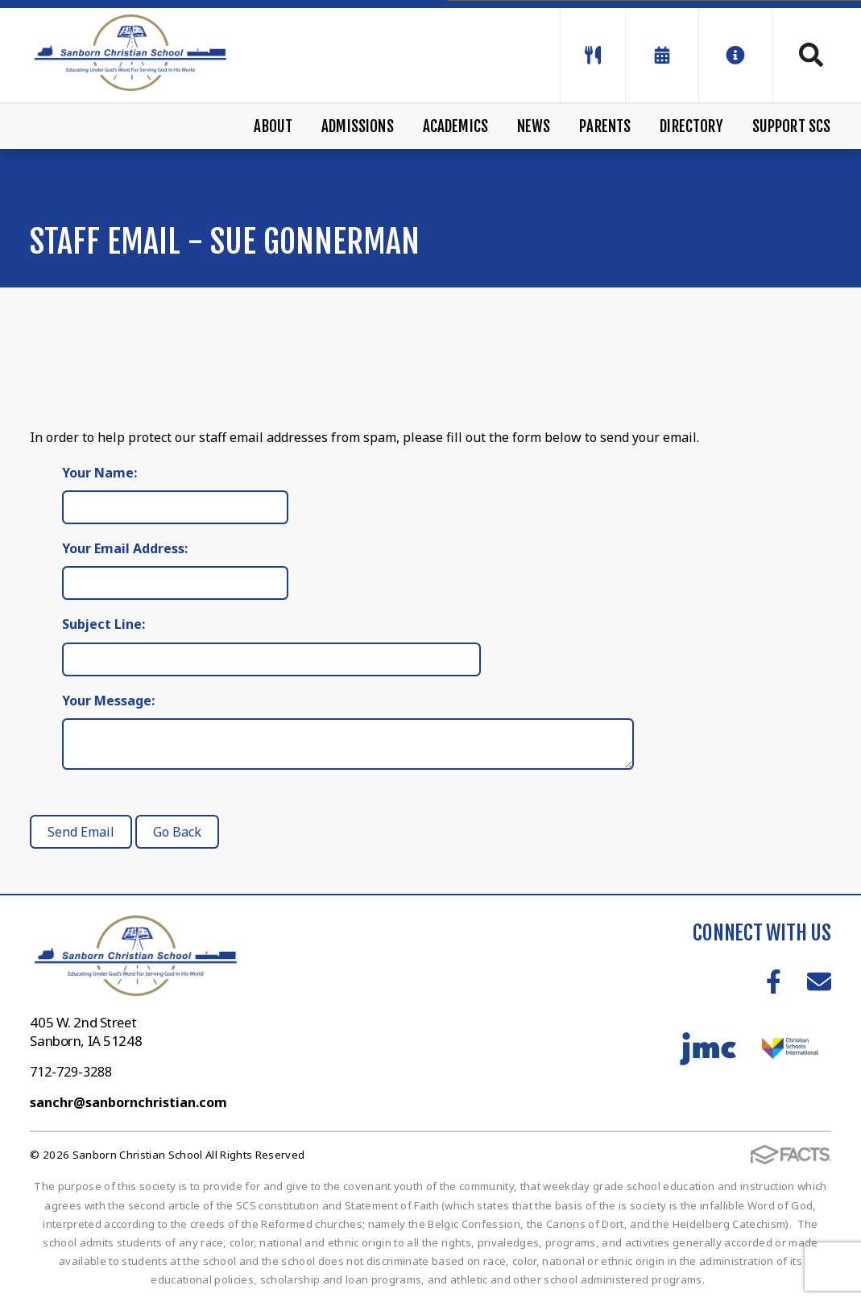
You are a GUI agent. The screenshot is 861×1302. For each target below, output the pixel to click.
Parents (605, 126)
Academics (456, 126)
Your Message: (108, 700)
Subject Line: (103, 624)
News (534, 126)
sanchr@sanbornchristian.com (128, 1102)
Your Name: (99, 473)
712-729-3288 (71, 1072)
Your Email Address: (125, 548)
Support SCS (791, 126)
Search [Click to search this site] (811, 55)
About (273, 126)
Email (819, 981)
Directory (691, 126)
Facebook (773, 981)
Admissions (357, 126)
